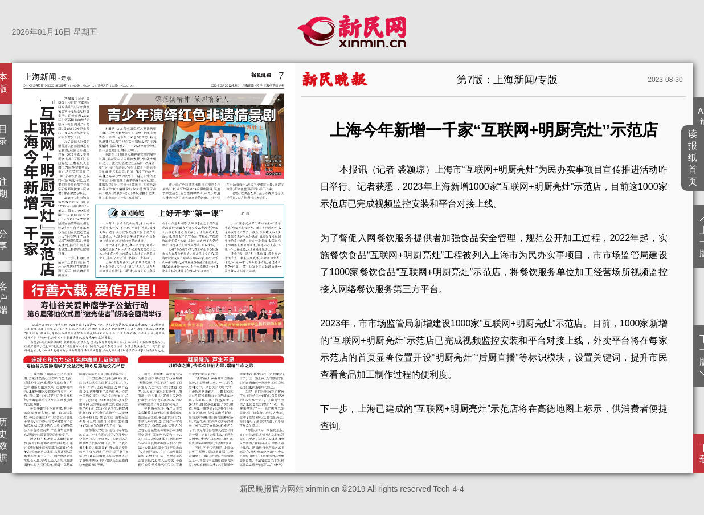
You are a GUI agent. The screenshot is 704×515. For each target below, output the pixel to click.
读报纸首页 (693, 157)
